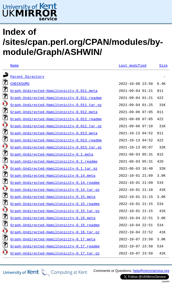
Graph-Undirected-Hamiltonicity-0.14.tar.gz (55, 189)
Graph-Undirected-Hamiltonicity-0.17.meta (52, 239)
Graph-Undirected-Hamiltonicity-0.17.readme (55, 246)
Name (14, 65)
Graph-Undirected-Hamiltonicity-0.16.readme (55, 224)
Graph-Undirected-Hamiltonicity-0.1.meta (51, 154)
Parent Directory (27, 76)
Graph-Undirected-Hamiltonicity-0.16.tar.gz (55, 231)
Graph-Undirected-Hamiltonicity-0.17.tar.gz (55, 253)
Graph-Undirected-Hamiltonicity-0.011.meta (54, 90)
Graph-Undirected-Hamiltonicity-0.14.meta (52, 175)
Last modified (132, 65)
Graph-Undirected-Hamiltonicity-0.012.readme (56, 118)
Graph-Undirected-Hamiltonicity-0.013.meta (54, 133)
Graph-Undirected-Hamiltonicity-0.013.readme (56, 140)
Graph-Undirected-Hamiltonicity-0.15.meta (52, 196)
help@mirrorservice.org (151, 271)
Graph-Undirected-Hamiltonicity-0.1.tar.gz (54, 168)
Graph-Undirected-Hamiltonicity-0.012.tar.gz (56, 125)
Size (163, 65)
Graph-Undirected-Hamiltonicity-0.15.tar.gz (55, 210)
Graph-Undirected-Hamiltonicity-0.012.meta (54, 111)
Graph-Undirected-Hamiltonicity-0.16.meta (52, 217)
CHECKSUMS (19, 83)
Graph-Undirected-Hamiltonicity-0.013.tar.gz (56, 147)
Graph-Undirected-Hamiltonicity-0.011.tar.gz (56, 104)
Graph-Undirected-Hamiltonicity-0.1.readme (54, 161)
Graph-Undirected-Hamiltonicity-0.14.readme (55, 182)
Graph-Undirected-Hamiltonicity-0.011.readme (56, 97)
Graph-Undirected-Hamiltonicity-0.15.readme (55, 203)
